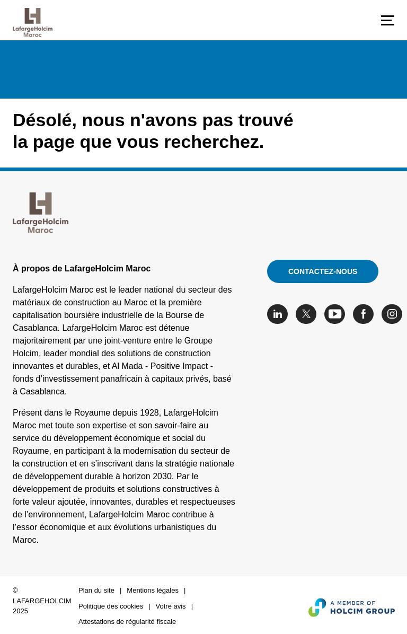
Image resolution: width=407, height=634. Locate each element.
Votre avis (171, 606)
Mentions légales (153, 590)
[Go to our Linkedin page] (280, 314)
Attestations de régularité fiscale (127, 622)
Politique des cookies (110, 606)
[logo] (32, 22)
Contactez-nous (322, 271)
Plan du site (96, 590)
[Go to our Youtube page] (337, 314)
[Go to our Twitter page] (309, 314)
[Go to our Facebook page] (366, 314)
